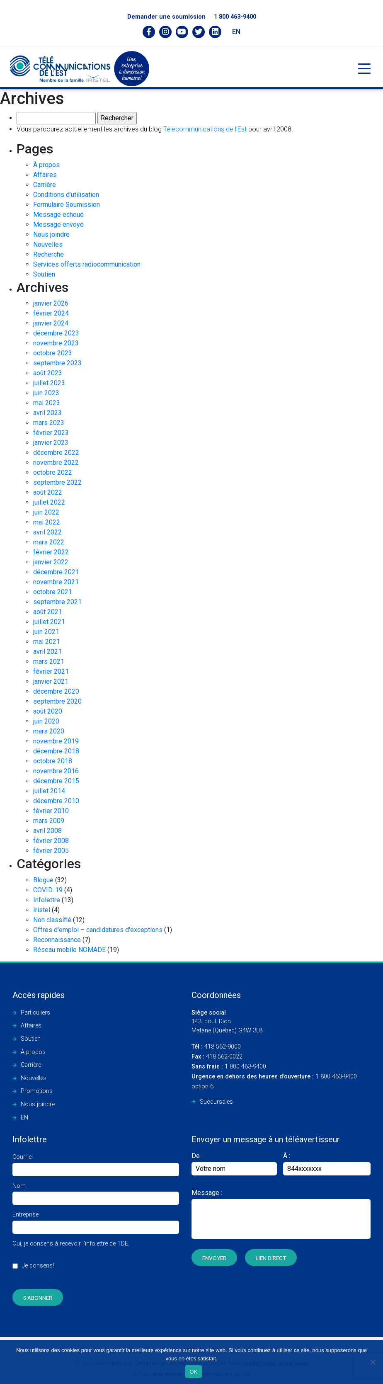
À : (286, 1156)
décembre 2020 (56, 691)
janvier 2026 (50, 303)
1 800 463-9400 (235, 16)
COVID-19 (48, 890)
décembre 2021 (56, 572)
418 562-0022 (217, 1056)
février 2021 (51, 671)
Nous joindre (51, 234)
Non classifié (52, 920)
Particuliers (35, 1012)
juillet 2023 (49, 383)
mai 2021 (46, 642)
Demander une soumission (166, 16)
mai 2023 (46, 403)
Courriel (95, 1163)
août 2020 (47, 711)
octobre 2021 (52, 592)
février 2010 (51, 811)
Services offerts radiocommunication (87, 264)
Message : (207, 1193)
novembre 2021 (56, 582)
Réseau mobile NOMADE (69, 950)
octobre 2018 (52, 761)
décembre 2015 (56, 781)
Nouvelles (48, 244)
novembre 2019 (56, 741)
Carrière (44, 185)
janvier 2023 (50, 443)
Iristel (41, 910)
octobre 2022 (52, 472)
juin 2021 (46, 632)
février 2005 (51, 851)
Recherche (48, 254)
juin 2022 (46, 512)
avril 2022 (47, 532)
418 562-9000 (216, 1046)
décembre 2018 (56, 751)
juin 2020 (46, 721)
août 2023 (47, 373)
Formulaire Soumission (66, 205)
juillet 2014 (49, 791)
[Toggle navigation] (364, 68)
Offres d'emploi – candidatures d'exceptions (97, 930)
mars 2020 (48, 731)
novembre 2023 (56, 343)
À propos (46, 165)
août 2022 (47, 492)
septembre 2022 (57, 482)
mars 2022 (48, 542)
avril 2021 (47, 652)
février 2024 (51, 313)
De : (234, 1163)
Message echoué (58, 215)
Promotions (37, 1091)
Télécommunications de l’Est (205, 129)
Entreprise (95, 1221)
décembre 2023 (56, 333)
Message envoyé (58, 224)
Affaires (45, 175)
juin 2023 (46, 393)
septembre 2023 (57, 363)
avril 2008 (47, 831)
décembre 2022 (56, 452)
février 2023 (51, 433)
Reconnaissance (57, 940)
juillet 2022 (49, 502)
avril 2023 (47, 413)
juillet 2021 (49, 622)
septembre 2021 (57, 602)
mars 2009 (48, 821)
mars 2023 (48, 423)
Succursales (216, 1101)
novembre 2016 (56, 771)
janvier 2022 (50, 562)
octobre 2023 (52, 353)
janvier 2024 (50, 323)
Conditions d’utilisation (66, 195)
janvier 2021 (50, 681)
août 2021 (47, 612)
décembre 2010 (56, 801)
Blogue (43, 880)
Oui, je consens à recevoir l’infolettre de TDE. (70, 1259)
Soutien (44, 274)
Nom (95, 1192)
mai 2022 (46, 522)
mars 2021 (48, 661)
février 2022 (51, 552)
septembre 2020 (57, 701)
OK (193, 1372)
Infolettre (46, 900)
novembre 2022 (56, 462)
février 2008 (51, 841)
